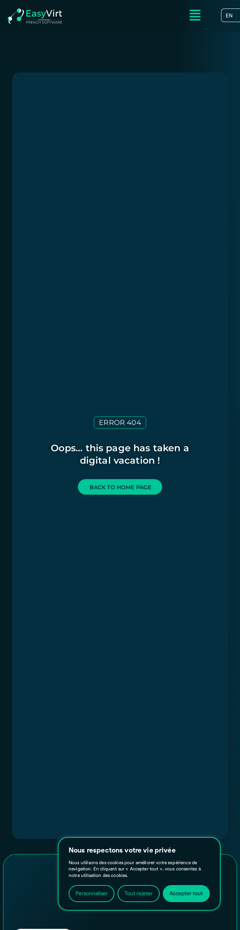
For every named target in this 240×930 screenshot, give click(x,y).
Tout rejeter (138, 893)
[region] (139, 874)
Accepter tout (186, 893)
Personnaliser (92, 893)
